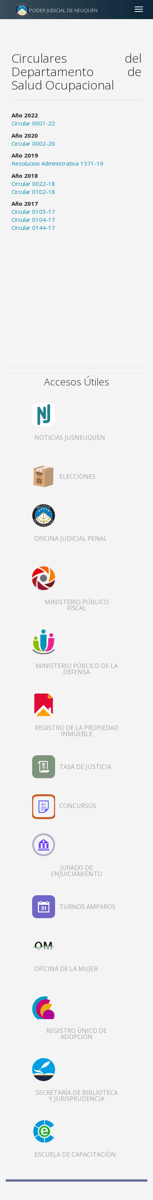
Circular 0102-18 (33, 191)
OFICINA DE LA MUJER (66, 968)
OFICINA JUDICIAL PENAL (70, 538)
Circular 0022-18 (33, 183)
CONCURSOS (77, 806)
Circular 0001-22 (33, 123)
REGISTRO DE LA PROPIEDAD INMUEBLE (77, 731)
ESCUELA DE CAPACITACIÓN (75, 1154)
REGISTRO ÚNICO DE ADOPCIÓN (76, 1033)
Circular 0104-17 (33, 219)
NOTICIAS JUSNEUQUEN (69, 437)
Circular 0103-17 (33, 211)
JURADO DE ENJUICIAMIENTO (76, 870)
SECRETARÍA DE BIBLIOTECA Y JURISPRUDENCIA (77, 1095)
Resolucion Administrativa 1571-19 (57, 163)
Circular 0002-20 (33, 143)
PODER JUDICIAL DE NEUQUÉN (63, 10)
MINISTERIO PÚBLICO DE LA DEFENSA (77, 669)
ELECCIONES (77, 476)
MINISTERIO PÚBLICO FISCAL (77, 605)
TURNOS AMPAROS (87, 906)
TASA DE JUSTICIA (85, 767)
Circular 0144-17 (33, 227)
